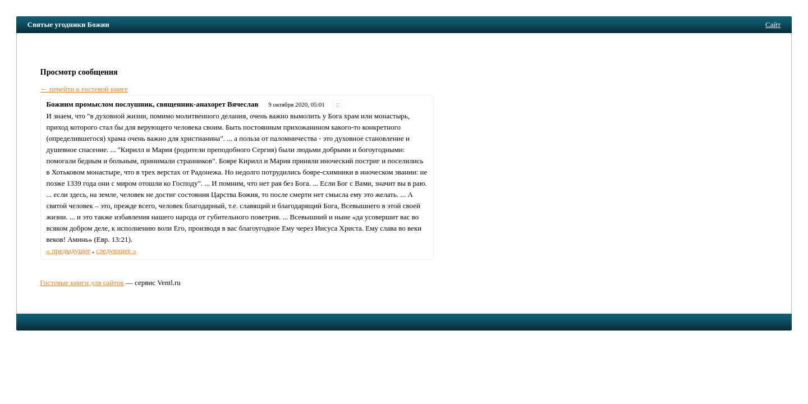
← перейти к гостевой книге (84, 89)
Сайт (773, 24)
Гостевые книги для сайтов (81, 282)
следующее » (116, 250)
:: (337, 104)
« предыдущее (69, 250)
